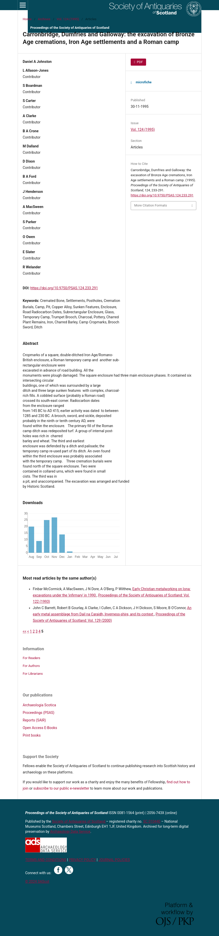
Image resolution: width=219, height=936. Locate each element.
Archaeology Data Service (70, 831)
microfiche (143, 82)
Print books (32, 735)
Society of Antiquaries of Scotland (79, 821)
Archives (44, 19)
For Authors (31, 666)
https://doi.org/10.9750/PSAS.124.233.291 (64, 288)
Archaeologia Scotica (39, 705)
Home (27, 19)
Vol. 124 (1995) (68, 19)
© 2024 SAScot (37, 881)
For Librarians (33, 673)
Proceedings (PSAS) (38, 713)
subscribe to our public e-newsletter (61, 788)
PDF (139, 62)
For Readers (31, 658)
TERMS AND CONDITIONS (45, 860)
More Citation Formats (150, 205)
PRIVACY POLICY (82, 860)
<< (24, 631)
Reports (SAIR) (34, 720)
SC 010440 (151, 821)
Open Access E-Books (40, 728)
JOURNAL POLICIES (114, 860)
